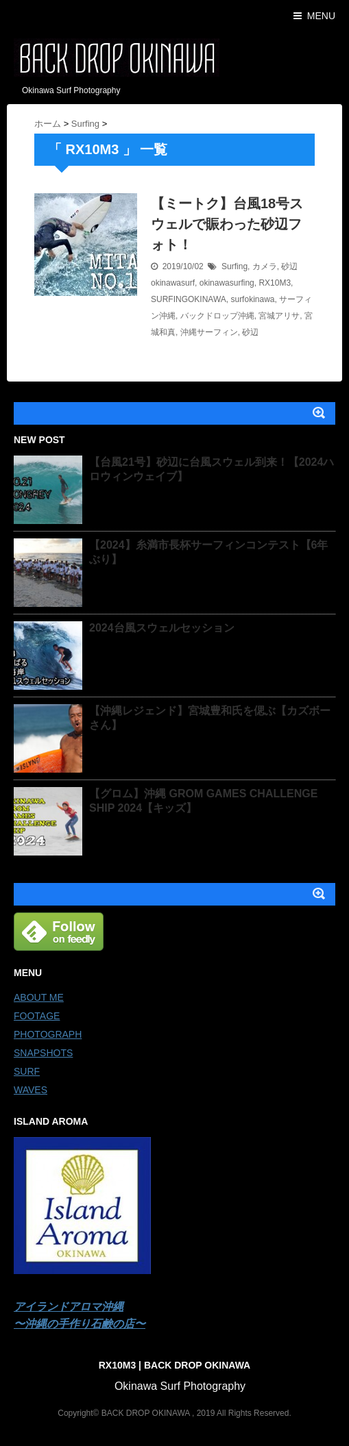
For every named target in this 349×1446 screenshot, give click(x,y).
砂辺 (289, 266)
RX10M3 (274, 283)
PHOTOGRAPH (48, 1034)
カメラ (264, 266)
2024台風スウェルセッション (161, 628)
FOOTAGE (37, 1015)
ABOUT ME (39, 997)
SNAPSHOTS (43, 1052)
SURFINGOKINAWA (188, 299)
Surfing (234, 266)
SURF (27, 1071)
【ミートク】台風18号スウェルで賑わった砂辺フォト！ (227, 224)
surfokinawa (252, 299)
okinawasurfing (227, 283)
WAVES (30, 1089)
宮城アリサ (279, 316)
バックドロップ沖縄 (217, 316)
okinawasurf (173, 283)
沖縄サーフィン (209, 332)
